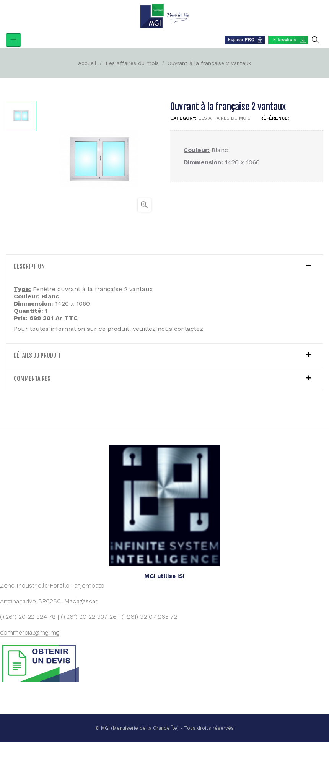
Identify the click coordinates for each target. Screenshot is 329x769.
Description (29, 266)
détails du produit (37, 355)
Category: (183, 118)
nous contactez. (181, 328)
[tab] (164, 266)
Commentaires (32, 378)
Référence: (274, 118)
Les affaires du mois (225, 118)
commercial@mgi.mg (29, 632)
